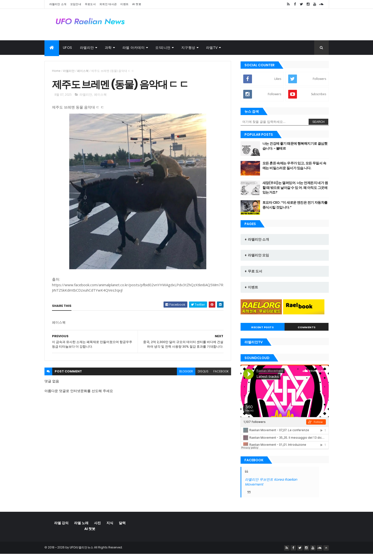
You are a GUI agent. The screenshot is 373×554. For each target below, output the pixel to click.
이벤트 (124, 4)
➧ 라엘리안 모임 (256, 255)
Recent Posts (262, 327)
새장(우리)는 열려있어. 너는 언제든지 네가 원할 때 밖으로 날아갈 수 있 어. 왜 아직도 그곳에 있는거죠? (295, 187)
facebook (221, 371)
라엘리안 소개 (58, 4)
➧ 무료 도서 (253, 271)
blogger (186, 371)
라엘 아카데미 (133, 47)
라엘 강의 (61, 522)
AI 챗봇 (136, 4)
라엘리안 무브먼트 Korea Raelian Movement (271, 482)
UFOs (67, 47)
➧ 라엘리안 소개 (256, 239)
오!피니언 (163, 47)
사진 (97, 522)
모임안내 (75, 4)
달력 (122, 522)
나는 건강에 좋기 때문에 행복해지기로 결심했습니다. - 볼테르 (295, 146)
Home (56, 71)
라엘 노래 (81, 522)
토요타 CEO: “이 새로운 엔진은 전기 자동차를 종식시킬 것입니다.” (295, 205)
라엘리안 (87, 47)
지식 (109, 522)
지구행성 (188, 47)
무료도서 (90, 4)
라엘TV (212, 47)
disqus (203, 371)
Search (318, 122)
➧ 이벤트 (251, 287)
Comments (307, 327)
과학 (108, 47)
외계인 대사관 (108, 4)
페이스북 (83, 71)
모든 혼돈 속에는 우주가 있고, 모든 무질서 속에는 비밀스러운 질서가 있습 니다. (294, 165)
